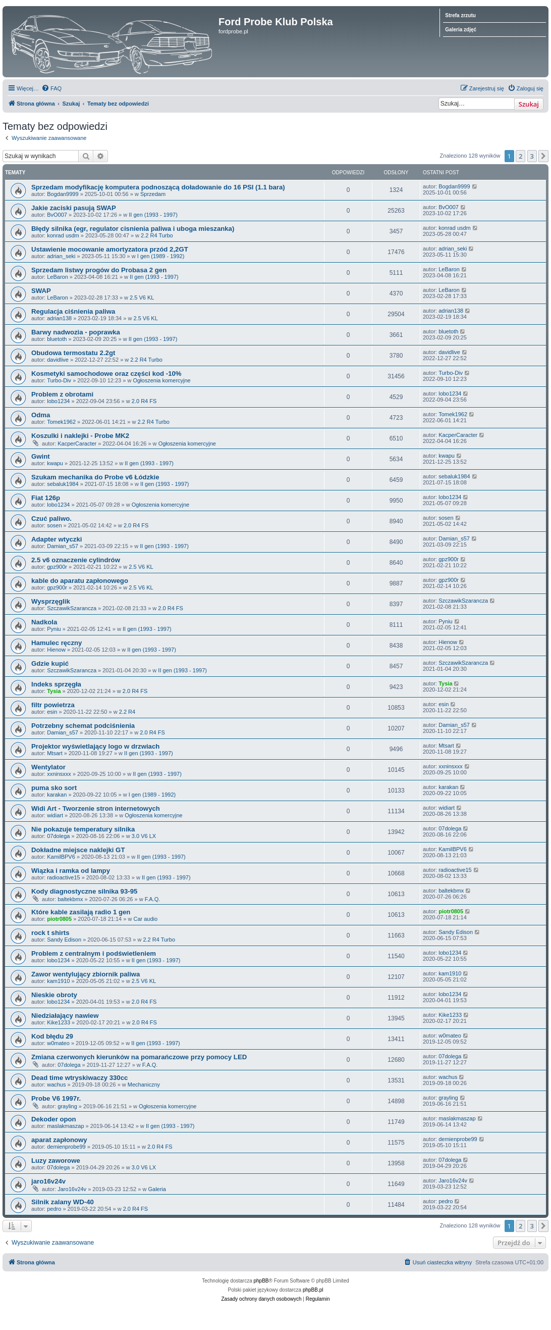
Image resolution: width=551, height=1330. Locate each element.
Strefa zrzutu (460, 15)
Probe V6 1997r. (56, 1098)
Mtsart (55, 753)
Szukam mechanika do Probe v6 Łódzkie (95, 477)
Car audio (145, 919)
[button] (543, 156)
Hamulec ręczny (56, 643)
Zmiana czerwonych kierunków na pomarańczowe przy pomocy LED (139, 1057)
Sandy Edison (64, 940)
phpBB (261, 1281)
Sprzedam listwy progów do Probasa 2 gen (99, 270)
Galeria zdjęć (460, 29)
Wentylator (48, 767)
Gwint (40, 456)
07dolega (58, 836)
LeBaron (57, 277)
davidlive (58, 360)
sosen (54, 525)
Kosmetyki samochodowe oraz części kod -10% (106, 373)
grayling (67, 1106)
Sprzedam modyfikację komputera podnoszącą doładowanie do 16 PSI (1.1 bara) (158, 187)
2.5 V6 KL (142, 297)
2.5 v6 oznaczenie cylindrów (75, 560)
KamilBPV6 (61, 857)
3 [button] (532, 156)
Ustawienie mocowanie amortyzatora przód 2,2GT (109, 249)
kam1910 (58, 981)
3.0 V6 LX (144, 836)
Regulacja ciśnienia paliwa (73, 311)
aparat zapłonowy (59, 1140)
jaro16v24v (48, 1181)
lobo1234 (58, 401)
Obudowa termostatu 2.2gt (73, 353)
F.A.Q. (152, 899)
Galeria (157, 1189)
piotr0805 (59, 919)
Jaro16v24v (72, 1189)
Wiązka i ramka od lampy (70, 870)
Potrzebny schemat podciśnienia (83, 725)
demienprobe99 (66, 1147)
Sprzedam (153, 194)
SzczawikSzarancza (71, 608)
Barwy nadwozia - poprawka (75, 332)
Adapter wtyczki (56, 539)
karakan (57, 795)
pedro (54, 1209)
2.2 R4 (127, 712)
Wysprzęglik (50, 601)
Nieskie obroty (54, 995)
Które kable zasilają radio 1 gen (80, 912)
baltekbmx (70, 899)
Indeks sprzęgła (56, 684)
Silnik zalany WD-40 (62, 1202)
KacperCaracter (77, 443)
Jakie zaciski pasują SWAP (73, 208)
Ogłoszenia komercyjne (161, 380)
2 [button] (520, 156)
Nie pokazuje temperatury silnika (83, 829)
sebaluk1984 (62, 484)
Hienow (56, 650)
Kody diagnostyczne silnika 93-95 (84, 891)
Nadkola (44, 622)
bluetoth (57, 339)
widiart (55, 815)
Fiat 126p (45, 498)
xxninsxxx (59, 774)
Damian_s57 (62, 546)
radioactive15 (63, 877)
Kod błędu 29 (52, 1036)
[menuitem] (51, 88)
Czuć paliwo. (51, 518)
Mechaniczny (144, 1084)
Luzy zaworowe (55, 1160)
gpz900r (57, 567)
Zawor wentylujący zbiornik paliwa (85, 974)
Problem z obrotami (62, 394)
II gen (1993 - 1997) (153, 215)
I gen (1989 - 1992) (161, 256)
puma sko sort (54, 788)
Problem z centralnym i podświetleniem (93, 953)
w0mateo (58, 1043)
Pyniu (54, 629)
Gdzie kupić (50, 663)
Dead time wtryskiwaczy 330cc (79, 1077)
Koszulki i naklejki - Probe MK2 (80, 435)
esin (52, 712)
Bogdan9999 (62, 194)
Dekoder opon (53, 1119)
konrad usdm (63, 235)
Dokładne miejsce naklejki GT (78, 850)
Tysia (54, 691)
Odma (40, 415)
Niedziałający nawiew (64, 1015)
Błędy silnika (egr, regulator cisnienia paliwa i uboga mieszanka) (132, 228)
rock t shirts (50, 933)
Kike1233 (58, 1022)
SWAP (41, 290)
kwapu (55, 463)
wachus (56, 1084)
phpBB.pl (313, 1290)
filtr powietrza (53, 705)
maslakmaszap (65, 1126)
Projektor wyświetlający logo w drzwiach (95, 746)
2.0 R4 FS (144, 401)
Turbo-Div (59, 380)
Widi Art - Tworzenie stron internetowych (95, 808)
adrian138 (59, 318)
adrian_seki (61, 256)
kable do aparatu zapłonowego (79, 580)
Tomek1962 (61, 422)
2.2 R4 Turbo (157, 235)
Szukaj (529, 104)
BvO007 (57, 215)
